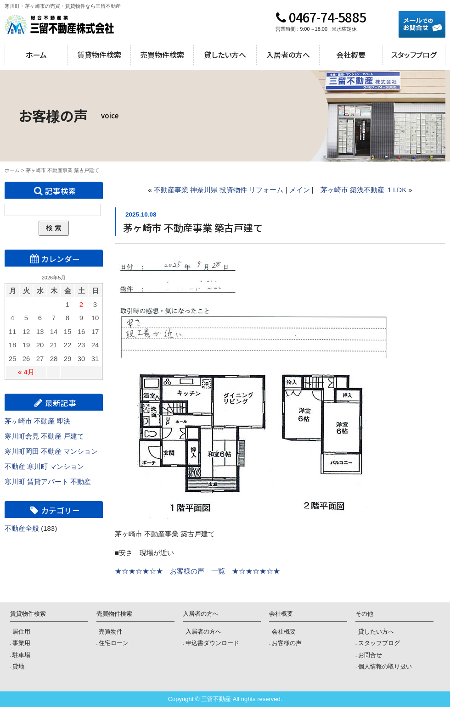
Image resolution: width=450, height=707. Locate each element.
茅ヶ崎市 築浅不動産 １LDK (364, 190)
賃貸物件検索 (99, 54)
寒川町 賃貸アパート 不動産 (48, 481)
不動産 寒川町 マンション (44, 466)
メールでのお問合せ (422, 24)
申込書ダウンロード (212, 643)
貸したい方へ (225, 54)
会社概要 (351, 54)
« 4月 (26, 372)
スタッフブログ (413, 54)
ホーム (36, 54)
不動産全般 (22, 528)
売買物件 (111, 631)
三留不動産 (59, 24)
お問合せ (370, 654)
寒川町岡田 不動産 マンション (51, 451)
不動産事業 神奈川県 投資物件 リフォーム (219, 190)
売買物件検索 (162, 54)
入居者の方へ (288, 54)
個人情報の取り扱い (385, 666)
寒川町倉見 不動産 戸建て (44, 436)
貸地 (18, 666)
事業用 (21, 643)
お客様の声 (287, 643)
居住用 (21, 631)
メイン (299, 190)
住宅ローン (114, 643)
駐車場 (21, 654)
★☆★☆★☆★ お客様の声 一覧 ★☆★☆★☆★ (197, 571)
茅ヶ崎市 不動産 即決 (37, 421)
